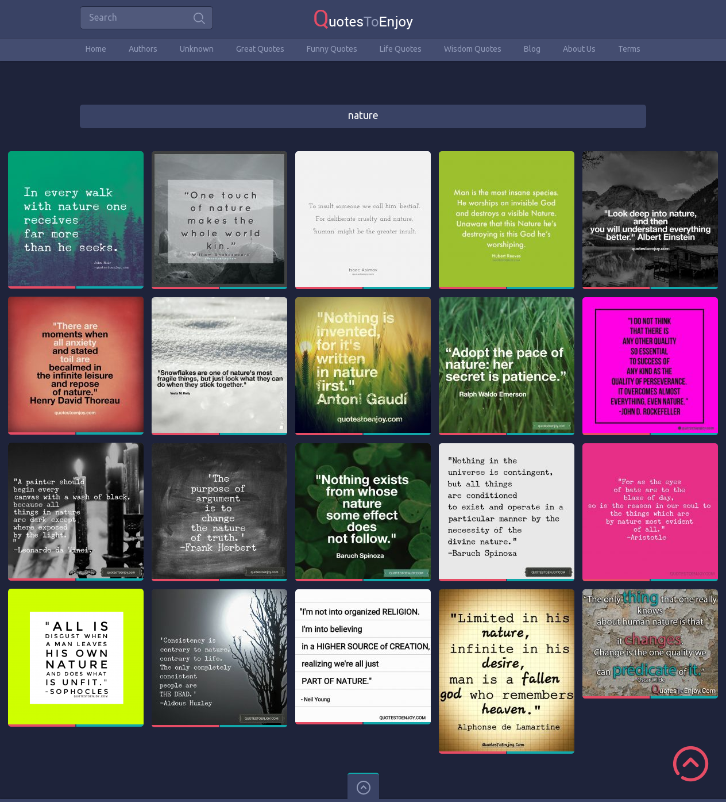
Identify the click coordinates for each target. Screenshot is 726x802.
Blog (532, 48)
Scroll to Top (691, 764)
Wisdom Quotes (472, 48)
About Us (579, 48)
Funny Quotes (332, 48)
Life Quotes (401, 48)
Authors (143, 48)
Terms (629, 48)
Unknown (197, 48)
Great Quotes (260, 48)
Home (96, 48)
